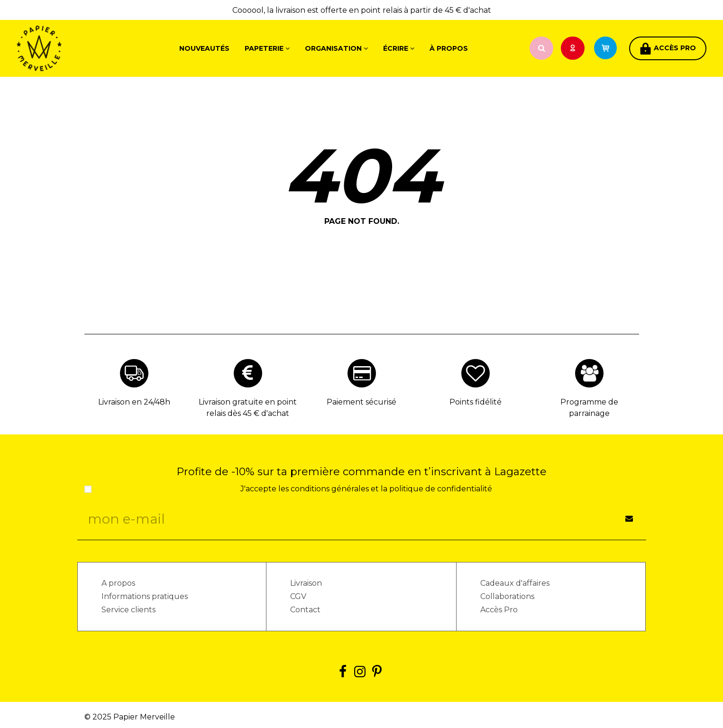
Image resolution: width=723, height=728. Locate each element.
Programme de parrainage (589, 407)
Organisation (333, 48)
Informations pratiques (144, 596)
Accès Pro (499, 609)
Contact (305, 609)
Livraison (306, 583)
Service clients (128, 609)
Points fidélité (475, 401)
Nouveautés (204, 48)
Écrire (395, 48)
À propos (449, 48)
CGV (298, 596)
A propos (118, 583)
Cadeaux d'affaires (514, 583)
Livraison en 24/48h (134, 401)
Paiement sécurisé (361, 401)
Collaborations (507, 596)
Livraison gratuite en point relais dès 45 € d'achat (248, 407)
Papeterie (264, 48)
